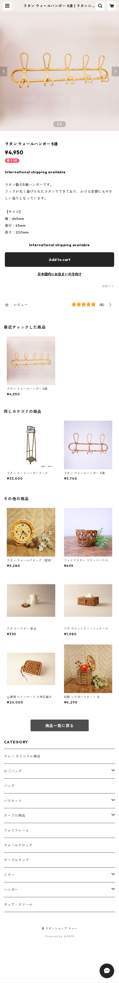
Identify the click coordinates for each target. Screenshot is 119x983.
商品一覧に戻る (59, 725)
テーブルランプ (16, 860)
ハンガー (11, 889)
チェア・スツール (18, 904)
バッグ (9, 786)
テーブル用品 (14, 815)
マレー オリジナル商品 (22, 756)
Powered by (59, 936)
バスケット (13, 801)
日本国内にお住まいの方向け (60, 274)
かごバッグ (13, 771)
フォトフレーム (16, 830)
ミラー (9, 875)
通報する (108, 286)
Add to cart (60, 259)
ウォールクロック (18, 845)
